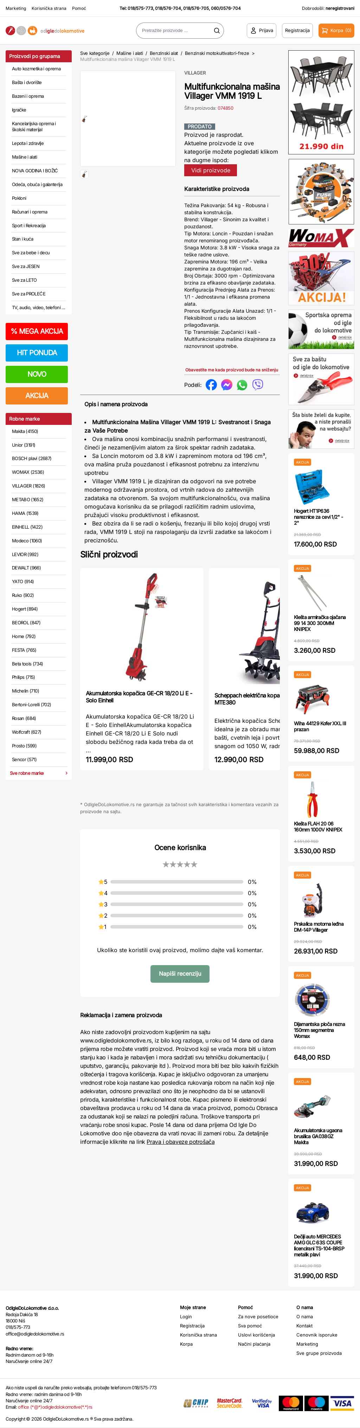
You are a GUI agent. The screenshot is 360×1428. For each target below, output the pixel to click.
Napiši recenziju (180, 973)
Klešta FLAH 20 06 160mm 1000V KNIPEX (318, 827)
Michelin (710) (25, 691)
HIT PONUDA (37, 353)
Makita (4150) (25, 431)
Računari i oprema (29, 212)
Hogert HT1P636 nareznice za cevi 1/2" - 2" (318, 517)
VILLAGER (195, 73)
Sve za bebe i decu (31, 252)
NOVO (36, 374)
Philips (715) (23, 677)
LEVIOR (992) (25, 554)
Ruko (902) (23, 595)
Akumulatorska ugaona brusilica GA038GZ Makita (318, 1136)
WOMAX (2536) (28, 472)
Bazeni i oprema (28, 96)
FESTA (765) (24, 650)
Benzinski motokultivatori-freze (217, 53)
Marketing (16, 8)
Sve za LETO (24, 280)
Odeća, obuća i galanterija (37, 184)
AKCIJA (36, 395)
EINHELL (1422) (27, 527)
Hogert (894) (25, 609)
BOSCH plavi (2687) (31, 458)
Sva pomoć (250, 1325)
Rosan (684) (24, 718)
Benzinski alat (164, 53)
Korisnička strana (49, 8)
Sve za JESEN (25, 266)
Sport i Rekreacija (28, 225)
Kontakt (304, 1325)
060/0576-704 (226, 8)
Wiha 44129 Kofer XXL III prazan (320, 726)
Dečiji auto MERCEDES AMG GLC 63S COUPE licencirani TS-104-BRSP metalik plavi (319, 1245)
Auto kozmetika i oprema (36, 68)
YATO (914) (23, 581)
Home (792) (24, 636)
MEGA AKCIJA (37, 331)
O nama (304, 1316)
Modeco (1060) (27, 540)
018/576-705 (196, 8)
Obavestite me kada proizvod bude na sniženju (231, 369)
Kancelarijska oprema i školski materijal (34, 127)
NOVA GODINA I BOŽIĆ (35, 170)
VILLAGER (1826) (28, 486)
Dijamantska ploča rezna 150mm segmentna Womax (319, 1030)
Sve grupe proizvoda (319, 1353)
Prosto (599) (24, 745)
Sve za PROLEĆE (28, 294)
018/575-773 (140, 8)
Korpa (186, 1344)
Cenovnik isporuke (317, 1335)
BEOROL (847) (26, 622)
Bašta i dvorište (27, 82)
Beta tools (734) (27, 664)
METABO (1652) (28, 499)
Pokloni (19, 198)
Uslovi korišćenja (256, 1335)
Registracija (192, 1325)
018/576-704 (168, 8)
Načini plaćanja (254, 1344)
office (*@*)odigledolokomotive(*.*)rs (55, 1407)
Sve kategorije (94, 53)
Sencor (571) (24, 759)
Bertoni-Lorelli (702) (31, 704)
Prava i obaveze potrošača (180, 1141)
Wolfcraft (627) (26, 732)
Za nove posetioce (258, 1316)
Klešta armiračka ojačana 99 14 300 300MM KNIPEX (320, 623)
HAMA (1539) (25, 513)
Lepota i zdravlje (28, 143)
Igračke (19, 110)
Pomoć (79, 8)
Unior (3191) (23, 445)
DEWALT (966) (26, 567)
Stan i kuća (22, 239)
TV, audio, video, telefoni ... (38, 307)
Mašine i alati (24, 157)
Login (186, 1316)
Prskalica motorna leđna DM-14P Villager (318, 927)
